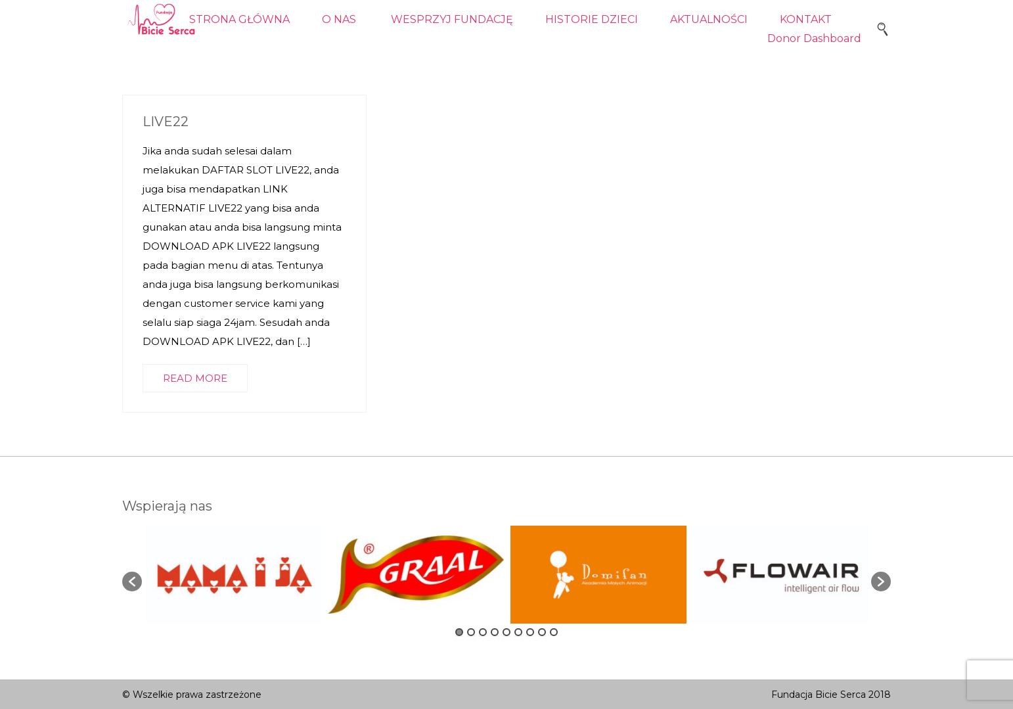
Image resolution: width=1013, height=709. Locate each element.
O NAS (339, 19)
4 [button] (495, 632)
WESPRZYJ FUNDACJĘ (452, 19)
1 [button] (459, 632)
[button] (132, 581)
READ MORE (195, 378)
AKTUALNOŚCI (709, 19)
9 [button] (554, 632)
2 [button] (471, 632)
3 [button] (483, 632)
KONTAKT (806, 19)
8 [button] (542, 632)
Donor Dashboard (814, 38)
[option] (233, 575)
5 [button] (506, 632)
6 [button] (518, 632)
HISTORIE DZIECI (591, 19)
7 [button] (530, 632)
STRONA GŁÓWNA (239, 19)
